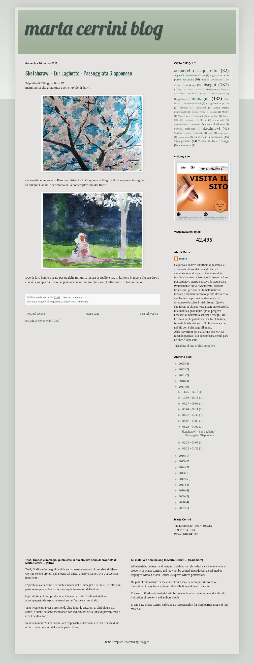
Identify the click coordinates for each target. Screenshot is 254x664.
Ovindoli (198, 116)
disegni (209, 84)
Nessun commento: (74, 297)
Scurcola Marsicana (184, 128)
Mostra (213, 112)
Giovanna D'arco (217, 93)
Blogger (144, 642)
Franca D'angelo (197, 93)
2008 (182, 502)
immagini (200, 98)
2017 (182, 386)
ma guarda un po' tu (217, 103)
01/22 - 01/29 (190, 448)
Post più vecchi (149, 313)
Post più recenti (36, 313)
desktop (190, 85)
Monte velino (198, 112)
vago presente (182, 141)
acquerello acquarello (49, 301)
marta (183, 258)
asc (203, 75)
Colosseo (217, 79)
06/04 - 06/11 (190, 409)
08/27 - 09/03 (190, 403)
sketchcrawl (69, 301)
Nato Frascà (184, 116)
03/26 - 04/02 (190, 426)
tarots (210, 133)
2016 (182, 455)
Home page (92, 313)
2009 (182, 496)
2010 (182, 490)
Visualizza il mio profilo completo (194, 345)
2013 (182, 473)
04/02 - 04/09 (190, 421)
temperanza (183, 137)
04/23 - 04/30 (190, 415)
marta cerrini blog (94, 27)
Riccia (203, 120)
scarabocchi (218, 120)
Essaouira (178, 89)
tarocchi (199, 133)
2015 (182, 461)
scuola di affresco (214, 124)
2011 (182, 484)
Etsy (190, 89)
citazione (205, 79)
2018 (182, 381)
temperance (223, 133)
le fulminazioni (192, 103)
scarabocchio (180, 124)
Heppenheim (180, 99)
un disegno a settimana (208, 137)
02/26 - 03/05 (190, 442)
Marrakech (200, 107)
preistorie (189, 120)
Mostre (225, 112)
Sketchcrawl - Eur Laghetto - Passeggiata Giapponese (78, 73)
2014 (182, 467)
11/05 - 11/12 (190, 392)
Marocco (184, 107)
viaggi (225, 141)
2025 (182, 363)
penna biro (213, 116)
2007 (182, 508)
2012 (182, 479)
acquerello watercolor (186, 75)
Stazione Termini (182, 133)
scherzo (195, 124)
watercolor (82, 301)
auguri (213, 75)
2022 (182, 369)
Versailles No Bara (207, 141)
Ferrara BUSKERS (207, 89)
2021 (182, 375)
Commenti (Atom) (49, 320)
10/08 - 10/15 (190, 397)
